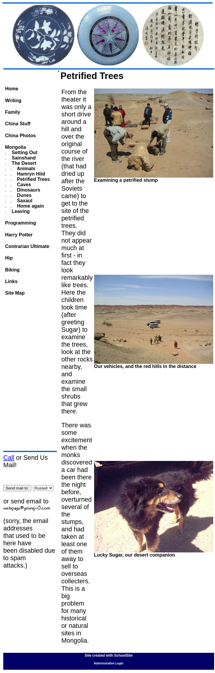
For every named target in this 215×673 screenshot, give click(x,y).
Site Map (15, 293)
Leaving (20, 211)
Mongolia (15, 147)
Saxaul (24, 200)
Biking (12, 269)
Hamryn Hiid (30, 173)
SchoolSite (123, 655)
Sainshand (23, 157)
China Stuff (17, 123)
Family (12, 112)
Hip (9, 257)
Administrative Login (108, 663)
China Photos (20, 135)
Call (8, 457)
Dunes (24, 195)
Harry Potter (18, 234)
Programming (20, 222)
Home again (30, 205)
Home (11, 88)
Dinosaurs (28, 189)
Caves (23, 184)
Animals (25, 168)
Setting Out (24, 152)
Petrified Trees (33, 179)
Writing (13, 100)
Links (11, 281)
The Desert (23, 163)
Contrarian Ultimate (27, 246)
